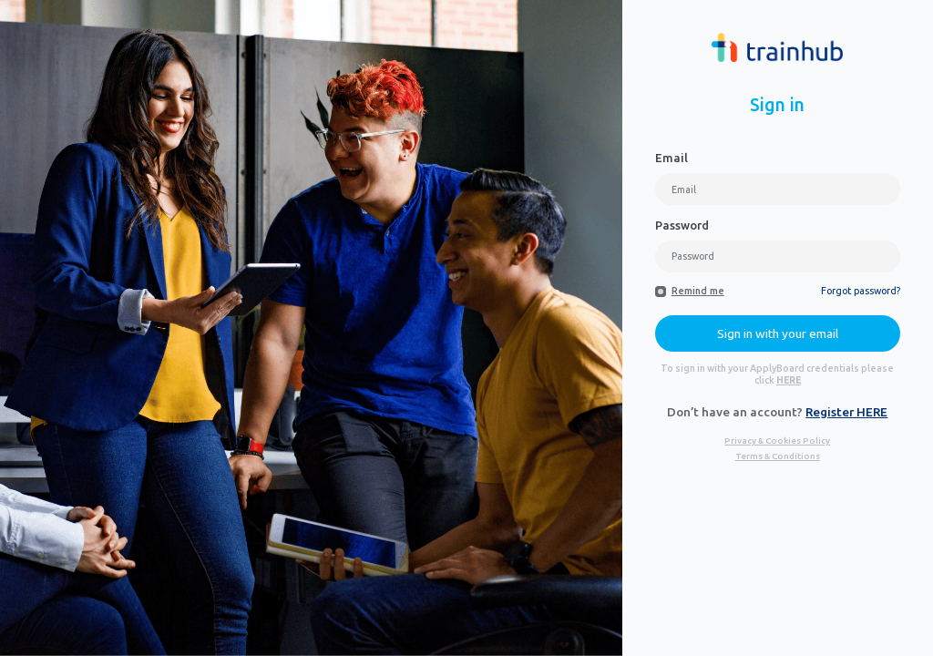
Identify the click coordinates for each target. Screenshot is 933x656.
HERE (788, 379)
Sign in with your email (777, 333)
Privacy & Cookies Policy (777, 441)
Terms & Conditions (777, 456)
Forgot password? (860, 290)
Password (682, 225)
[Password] (777, 256)
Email (671, 157)
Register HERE (846, 412)
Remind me (698, 290)
